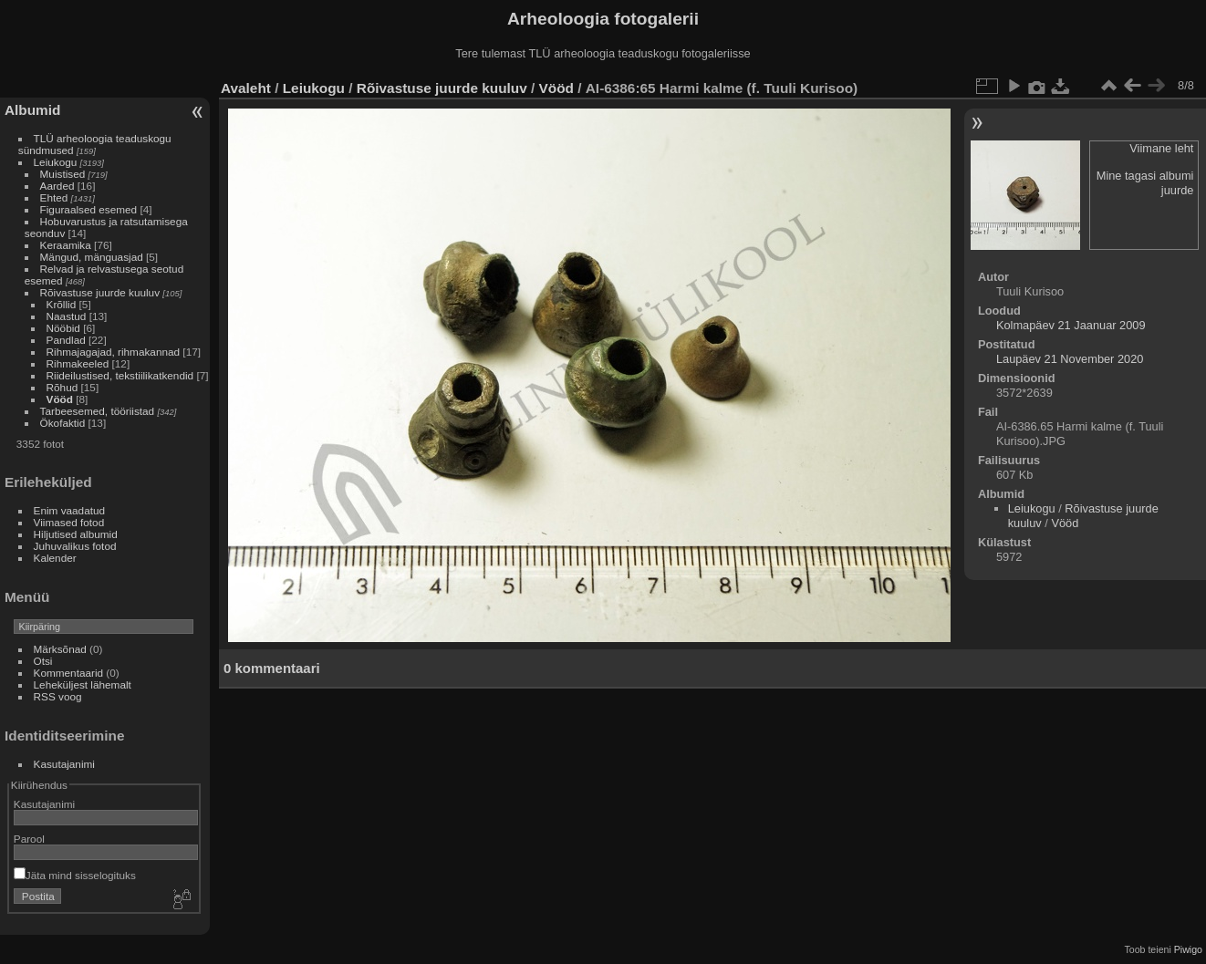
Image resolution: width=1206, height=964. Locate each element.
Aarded (57, 186)
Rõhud (62, 387)
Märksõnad (60, 649)
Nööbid (63, 328)
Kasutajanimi (64, 764)
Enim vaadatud (70, 510)
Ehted (54, 197)
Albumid (32, 110)
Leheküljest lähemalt (82, 684)
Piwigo (1188, 949)
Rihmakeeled (78, 363)
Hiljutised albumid (76, 534)
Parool (29, 839)
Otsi (43, 661)
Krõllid (62, 304)
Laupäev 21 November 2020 (1070, 359)
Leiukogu (56, 162)
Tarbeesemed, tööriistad (97, 411)
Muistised (63, 174)
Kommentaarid (69, 673)
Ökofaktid (63, 423)
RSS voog (58, 696)
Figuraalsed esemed (89, 209)
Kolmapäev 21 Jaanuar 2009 (1071, 325)
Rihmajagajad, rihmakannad (114, 352)
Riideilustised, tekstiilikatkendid (120, 375)
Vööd (60, 399)
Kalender (55, 558)
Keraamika (65, 245)
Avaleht (246, 88)
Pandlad (66, 340)
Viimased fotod (69, 522)
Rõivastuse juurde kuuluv (100, 292)
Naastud (67, 316)
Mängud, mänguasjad (91, 257)
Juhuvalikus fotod (75, 546)
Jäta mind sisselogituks (75, 875)
